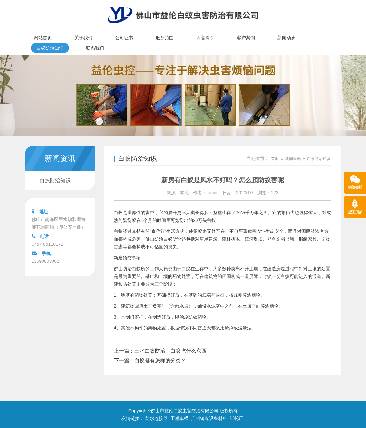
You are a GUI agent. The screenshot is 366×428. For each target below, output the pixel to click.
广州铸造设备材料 (209, 418)
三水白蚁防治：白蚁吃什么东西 (170, 351)
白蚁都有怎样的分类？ (160, 360)
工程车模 (179, 418)
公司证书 (124, 37)
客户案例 (246, 37)
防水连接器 (156, 418)
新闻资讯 (293, 159)
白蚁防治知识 (49, 48)
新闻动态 (286, 37)
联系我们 (95, 48)
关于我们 (83, 37)
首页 (275, 159)
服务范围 (165, 37)
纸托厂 (236, 418)
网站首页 (43, 37)
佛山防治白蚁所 (129, 268)
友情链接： (132, 418)
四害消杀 (205, 37)
